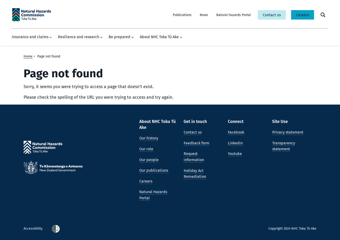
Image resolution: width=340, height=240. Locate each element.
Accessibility (33, 229)
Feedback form (196, 143)
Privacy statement (287, 132)
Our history (148, 138)
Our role (146, 149)
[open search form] (323, 15)
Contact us (272, 15)
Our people (149, 160)
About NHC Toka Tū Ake (161, 37)
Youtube (235, 153)
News (204, 15)
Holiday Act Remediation (195, 173)
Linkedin (235, 143)
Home (28, 56)
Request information (194, 156)
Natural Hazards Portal (233, 15)
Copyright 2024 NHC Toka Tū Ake (292, 229)
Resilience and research (80, 37)
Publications (182, 15)
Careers (302, 15)
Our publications (153, 170)
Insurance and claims (32, 37)
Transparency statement (283, 146)
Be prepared (121, 37)
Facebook (236, 132)
